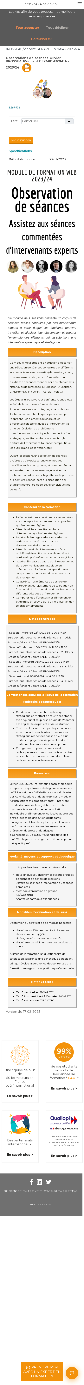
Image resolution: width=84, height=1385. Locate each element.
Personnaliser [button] (41, 39)
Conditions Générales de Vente (23, 1191)
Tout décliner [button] (57, 28)
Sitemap (72, 1191)
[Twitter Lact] (48, 1182)
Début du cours (22, 159)
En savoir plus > (20, 1096)
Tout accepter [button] (27, 28)
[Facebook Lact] (31, 1182)
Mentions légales (55, 1191)
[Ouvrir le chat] (72, 1373)
